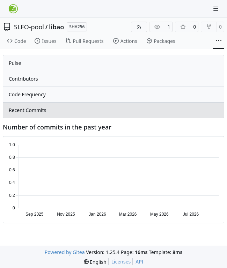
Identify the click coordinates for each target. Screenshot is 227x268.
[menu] (95, 262)
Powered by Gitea (65, 252)
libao (56, 26)
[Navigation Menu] (217, 8)
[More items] (218, 41)
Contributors (23, 78)
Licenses (121, 261)
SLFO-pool (29, 26)
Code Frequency (27, 94)
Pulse (15, 63)
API (139, 261)
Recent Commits (27, 110)
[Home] (13, 8)
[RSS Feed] (139, 27)
